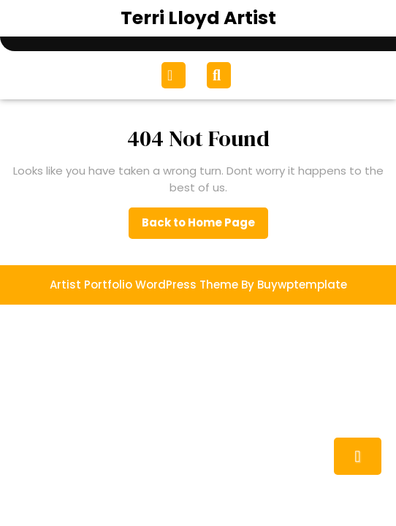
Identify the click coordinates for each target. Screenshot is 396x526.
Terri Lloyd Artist (198, 18)
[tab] (175, 75)
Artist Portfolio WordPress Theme (144, 284)
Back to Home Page (205, 226)
